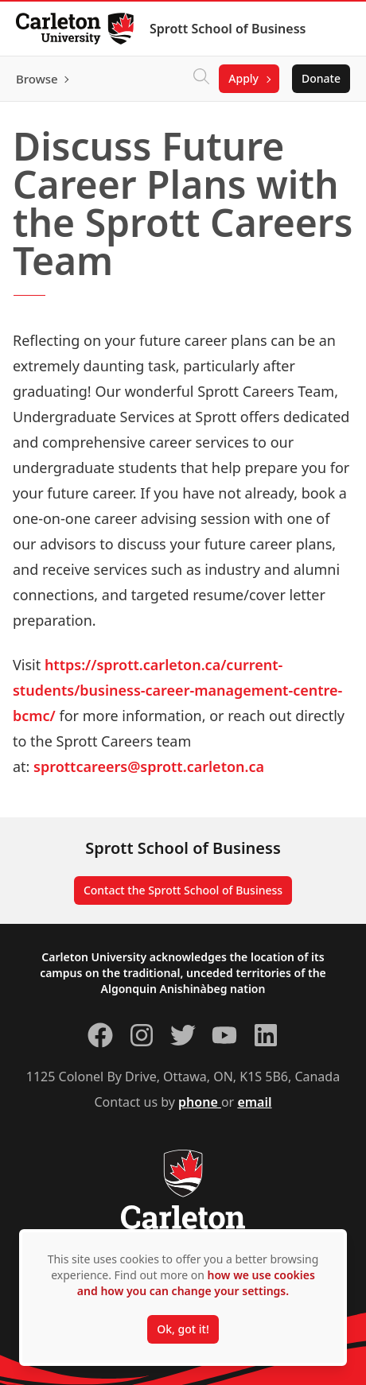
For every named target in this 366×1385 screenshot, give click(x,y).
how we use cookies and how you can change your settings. (196, 1282)
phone (199, 1102)
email (254, 1102)
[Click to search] (201, 78)
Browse (37, 79)
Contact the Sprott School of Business (183, 890)
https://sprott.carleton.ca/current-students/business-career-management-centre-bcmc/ (177, 690)
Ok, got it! (182, 1329)
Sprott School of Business (228, 29)
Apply (243, 78)
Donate (321, 78)
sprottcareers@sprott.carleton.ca (148, 766)
